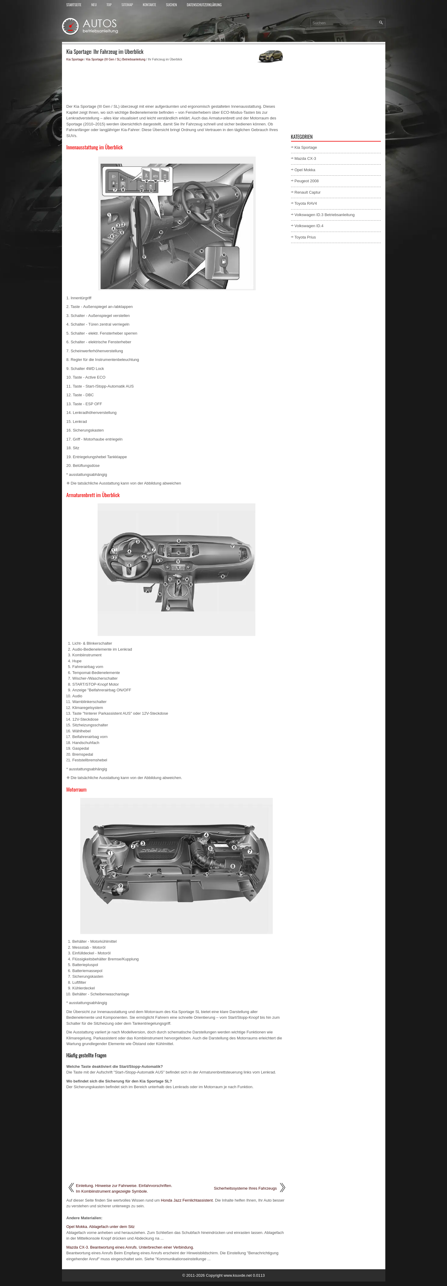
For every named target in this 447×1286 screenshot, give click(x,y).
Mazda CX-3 (305, 158)
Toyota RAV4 (306, 203)
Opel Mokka (305, 170)
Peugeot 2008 (307, 181)
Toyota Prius (305, 237)
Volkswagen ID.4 (309, 226)
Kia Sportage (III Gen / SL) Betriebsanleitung (116, 59)
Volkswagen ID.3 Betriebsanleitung (325, 214)
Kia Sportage (75, 59)
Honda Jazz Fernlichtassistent (187, 1200)
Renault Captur (308, 192)
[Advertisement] (176, 83)
